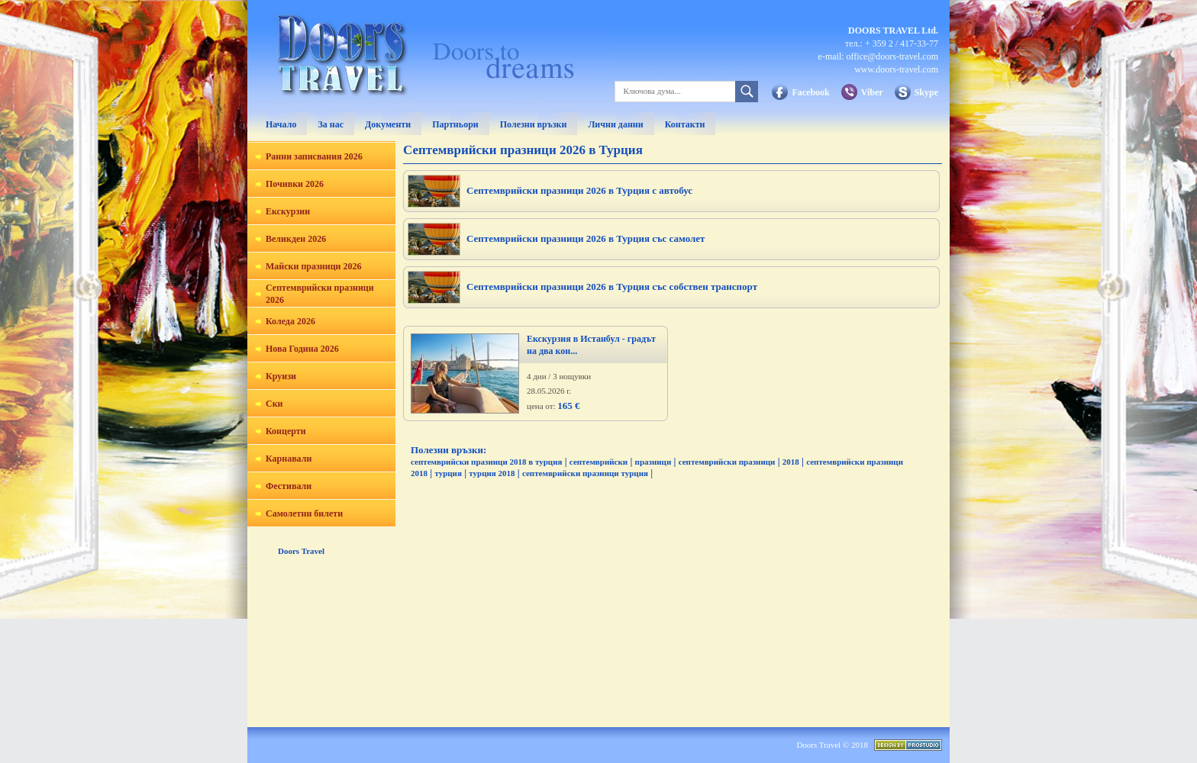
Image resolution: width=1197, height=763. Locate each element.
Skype (926, 92)
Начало (281, 124)
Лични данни (615, 124)
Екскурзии (288, 211)
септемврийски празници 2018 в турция (486, 461)
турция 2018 (492, 473)
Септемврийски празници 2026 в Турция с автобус (579, 190)
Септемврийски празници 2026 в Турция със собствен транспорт (611, 286)
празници (653, 461)
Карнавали (288, 458)
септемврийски (598, 461)
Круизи (281, 376)
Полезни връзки (533, 124)
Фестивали (288, 486)
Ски (274, 403)
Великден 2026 (296, 238)
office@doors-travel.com (892, 56)
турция (448, 473)
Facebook (810, 92)
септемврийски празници (727, 461)
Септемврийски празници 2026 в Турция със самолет (585, 238)
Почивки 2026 (295, 184)
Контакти (685, 124)
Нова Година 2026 (302, 348)
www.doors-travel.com (896, 69)
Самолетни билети (304, 513)
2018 (790, 461)
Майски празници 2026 (313, 266)
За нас (331, 124)
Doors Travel (301, 550)
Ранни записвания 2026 (314, 156)
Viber (872, 92)
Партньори (455, 124)
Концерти (286, 431)
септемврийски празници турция (585, 473)
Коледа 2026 (290, 321)
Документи (388, 124)
